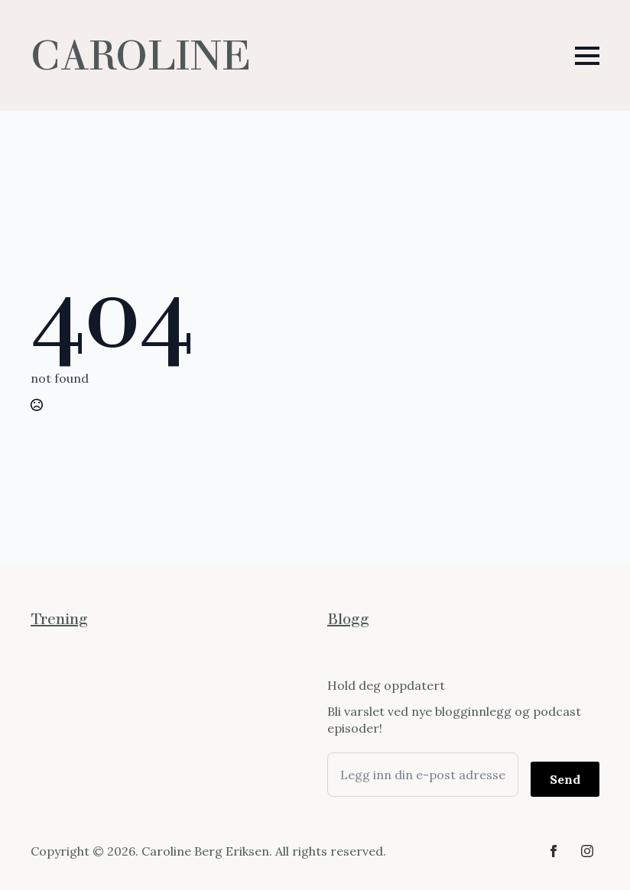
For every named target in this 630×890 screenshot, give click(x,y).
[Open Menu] (587, 56)
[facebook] (553, 851)
